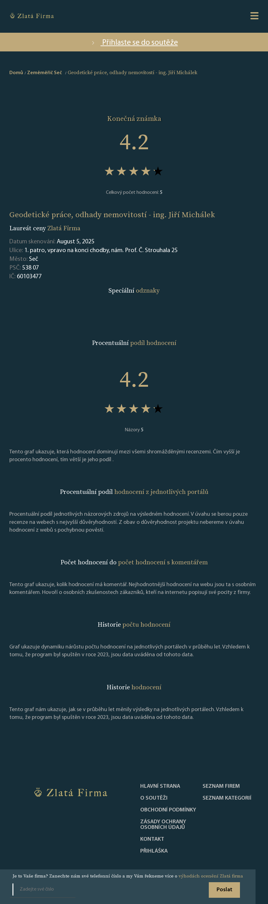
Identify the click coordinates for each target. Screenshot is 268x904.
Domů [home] (16, 72)
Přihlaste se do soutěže (134, 43)
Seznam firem (221, 786)
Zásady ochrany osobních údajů (163, 824)
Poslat (224, 890)
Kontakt (152, 839)
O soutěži (154, 798)
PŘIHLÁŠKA (154, 851)
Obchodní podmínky (168, 810)
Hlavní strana (160, 786)
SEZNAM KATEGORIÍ (227, 798)
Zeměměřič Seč (44, 72)
